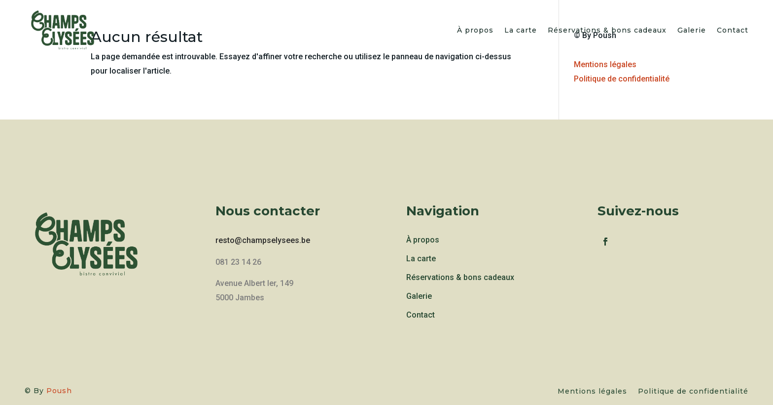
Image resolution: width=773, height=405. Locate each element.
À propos (475, 31)
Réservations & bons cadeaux (607, 31)
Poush (59, 390)
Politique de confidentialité (621, 78)
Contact (732, 31)
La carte (520, 31)
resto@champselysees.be (262, 240)
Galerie (691, 31)
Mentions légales (605, 64)
